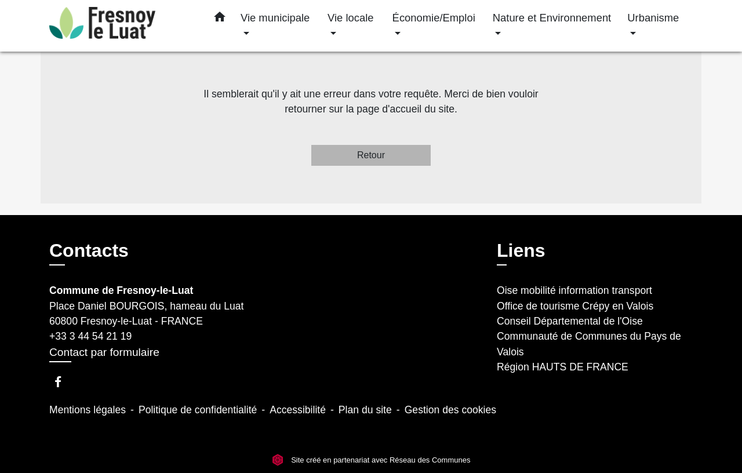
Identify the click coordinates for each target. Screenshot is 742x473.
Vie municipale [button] (275, 18)
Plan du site (365, 410)
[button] (219, 19)
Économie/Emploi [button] (433, 18)
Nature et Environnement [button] (552, 18)
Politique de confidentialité (198, 410)
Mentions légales (87, 410)
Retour (371, 155)
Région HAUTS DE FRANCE (562, 367)
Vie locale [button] (350, 18)
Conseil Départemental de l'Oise (570, 321)
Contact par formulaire (104, 352)
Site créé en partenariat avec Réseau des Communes (371, 460)
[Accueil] (121, 26)
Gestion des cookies (450, 410)
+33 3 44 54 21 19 (90, 336)
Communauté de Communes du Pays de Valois (589, 343)
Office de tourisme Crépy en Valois (575, 306)
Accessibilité (298, 410)
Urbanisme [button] (653, 18)
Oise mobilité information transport (574, 290)
